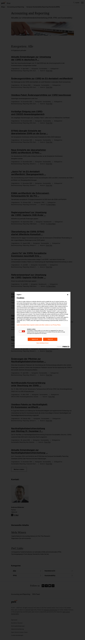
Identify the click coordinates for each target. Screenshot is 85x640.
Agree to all (35, 339)
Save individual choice (42, 343)
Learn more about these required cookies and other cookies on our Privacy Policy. (39, 325)
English (19, 294)
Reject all (50, 339)
